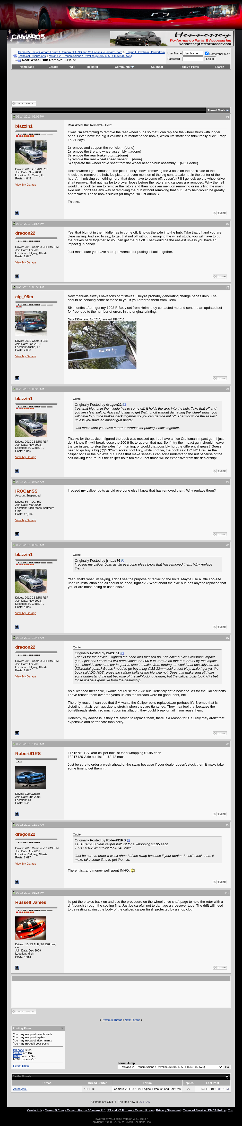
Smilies (17, 1053)
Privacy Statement (168, 1110)
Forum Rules (21, 1065)
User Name (174, 53)
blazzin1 (23, 126)
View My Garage (25, 184)
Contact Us (34, 1110)
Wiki (72, 66)
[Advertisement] (121, 85)
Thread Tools (216, 110)
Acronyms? (20, 1088)
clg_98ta (24, 296)
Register (92, 66)
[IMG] (16, 1056)
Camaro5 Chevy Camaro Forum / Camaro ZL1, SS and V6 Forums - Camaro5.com (70, 52)
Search (219, 66)
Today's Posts (189, 66)
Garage (53, 66)
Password (173, 58)
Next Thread (132, 1019)
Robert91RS (28, 753)
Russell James (30, 902)
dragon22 (25, 233)
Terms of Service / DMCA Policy (204, 1110)
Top (230, 1110)
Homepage (27, 66)
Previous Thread (112, 1019)
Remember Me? (217, 53)
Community (124, 66)
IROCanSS (26, 491)
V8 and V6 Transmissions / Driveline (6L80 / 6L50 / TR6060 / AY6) (90, 55)
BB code (18, 1050)
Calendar (157, 66)
